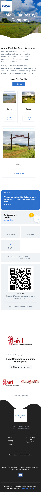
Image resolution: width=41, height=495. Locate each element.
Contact (10, 444)
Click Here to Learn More (20, 367)
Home (10, 437)
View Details (9, 118)
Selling (18, 165)
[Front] (7, 6)
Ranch (28, 109)
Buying (9, 109)
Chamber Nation (28, 488)
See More (19, 84)
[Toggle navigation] (38, 6)
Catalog (10, 441)
